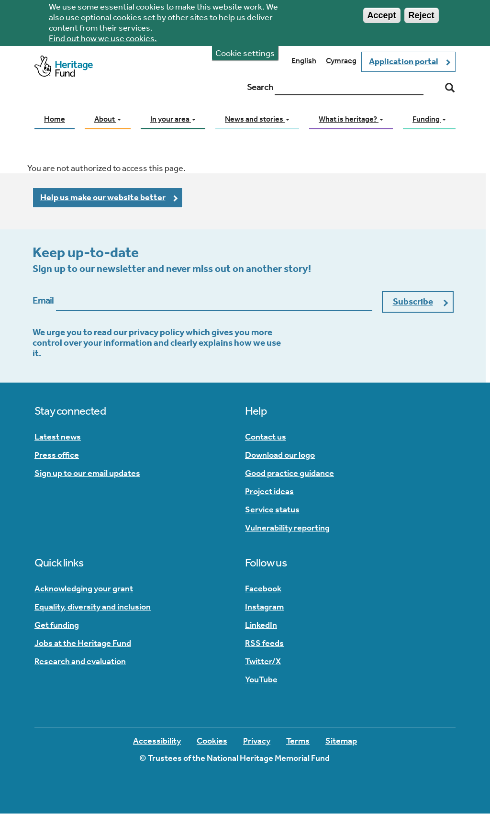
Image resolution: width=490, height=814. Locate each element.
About (107, 119)
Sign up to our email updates (87, 473)
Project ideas (269, 491)
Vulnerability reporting (287, 527)
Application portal (403, 61)
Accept (382, 12)
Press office (56, 455)
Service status (272, 509)
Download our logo (280, 455)
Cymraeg (341, 60)
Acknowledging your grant (83, 588)
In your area (173, 119)
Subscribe (413, 301)
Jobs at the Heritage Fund (82, 643)
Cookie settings (245, 50)
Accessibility (157, 740)
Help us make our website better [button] (103, 197)
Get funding (56, 625)
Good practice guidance (289, 473)
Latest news (57, 436)
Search (260, 87)
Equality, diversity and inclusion (92, 606)
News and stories (257, 119)
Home (54, 119)
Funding (429, 119)
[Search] (450, 87)
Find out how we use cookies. (103, 35)
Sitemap (341, 740)
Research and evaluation (80, 661)
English (303, 60)
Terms (298, 740)
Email (43, 300)
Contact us (265, 436)
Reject (421, 12)
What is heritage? (351, 119)
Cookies (212, 740)
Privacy (256, 740)
